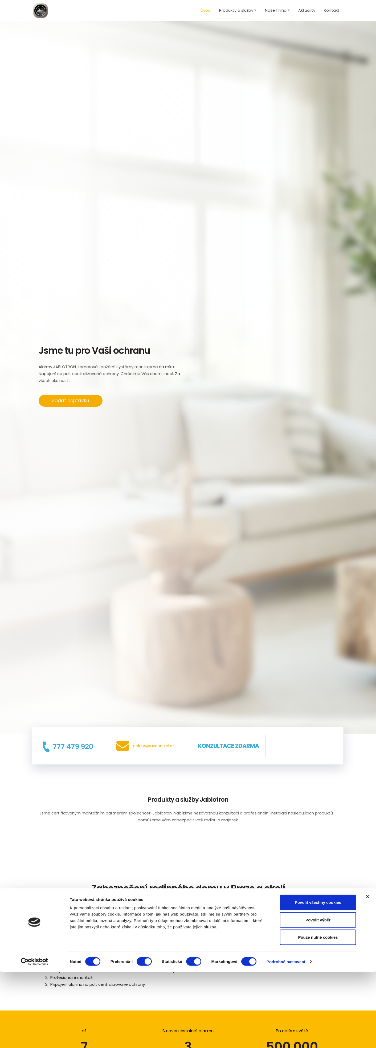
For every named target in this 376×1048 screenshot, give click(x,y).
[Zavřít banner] (368, 972)
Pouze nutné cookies (318, 1013)
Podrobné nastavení (286, 1037)
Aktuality (306, 10)
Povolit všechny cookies (318, 978)
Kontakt (332, 10)
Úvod (206, 10)
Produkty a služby (236, 10)
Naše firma (276, 10)
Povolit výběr (317, 995)
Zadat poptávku (70, 400)
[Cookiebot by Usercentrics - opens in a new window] (34, 1038)
